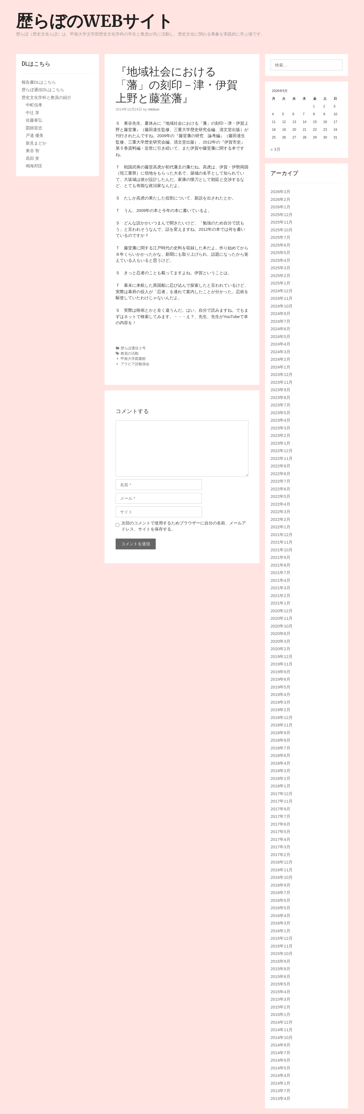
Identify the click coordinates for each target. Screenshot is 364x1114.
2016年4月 (280, 915)
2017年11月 (282, 801)
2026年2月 (280, 199)
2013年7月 (280, 1090)
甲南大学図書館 (133, 359)
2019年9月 (280, 671)
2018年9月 (280, 732)
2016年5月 (280, 907)
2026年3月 (280, 191)
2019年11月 (282, 664)
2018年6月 (280, 755)
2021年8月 (280, 565)
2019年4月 (280, 694)
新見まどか (36, 143)
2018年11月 (282, 725)
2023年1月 (280, 443)
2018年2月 (280, 778)
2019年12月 (282, 656)
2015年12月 (282, 938)
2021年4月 (280, 580)
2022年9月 (280, 465)
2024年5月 (280, 336)
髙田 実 (32, 158)
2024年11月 (282, 298)
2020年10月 (282, 626)
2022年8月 (280, 473)
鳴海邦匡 (34, 165)
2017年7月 (280, 816)
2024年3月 (280, 351)
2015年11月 (282, 946)
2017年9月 (280, 808)
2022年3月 (280, 511)
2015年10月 (282, 953)
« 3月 (275, 149)
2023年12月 (282, 374)
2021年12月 (282, 534)
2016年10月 (282, 877)
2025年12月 (282, 214)
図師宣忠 (34, 128)
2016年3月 (280, 923)
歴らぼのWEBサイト (94, 21)
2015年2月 (280, 1007)
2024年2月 (280, 359)
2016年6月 (280, 900)
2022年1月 (280, 526)
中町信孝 (34, 105)
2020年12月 (282, 610)
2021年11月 (282, 542)
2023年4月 (280, 420)
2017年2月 (280, 854)
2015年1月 (280, 1014)
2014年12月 (282, 1022)
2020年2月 (280, 648)
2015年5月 (280, 984)
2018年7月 (280, 748)
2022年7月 (280, 481)
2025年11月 (282, 222)
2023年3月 (280, 428)
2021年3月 (280, 587)
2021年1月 (280, 603)
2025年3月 (280, 267)
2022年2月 (280, 519)
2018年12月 (282, 717)
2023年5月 (280, 412)
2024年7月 (280, 321)
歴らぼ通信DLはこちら (43, 89)
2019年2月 (280, 709)
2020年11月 (282, 618)
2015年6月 (280, 976)
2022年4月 (280, 504)
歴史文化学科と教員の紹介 (46, 97)
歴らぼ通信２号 (133, 348)
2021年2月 (280, 595)
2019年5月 (280, 687)
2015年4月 (280, 991)
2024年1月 (280, 367)
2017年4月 (280, 839)
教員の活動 (130, 353)
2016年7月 (280, 892)
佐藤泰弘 (34, 120)
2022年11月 (282, 458)
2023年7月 (280, 405)
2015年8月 (280, 968)
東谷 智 (32, 150)
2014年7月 (280, 1052)
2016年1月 (280, 930)
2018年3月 (280, 770)
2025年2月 (280, 275)
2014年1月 (280, 1083)
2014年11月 (282, 1029)
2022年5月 (280, 496)
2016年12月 (282, 862)
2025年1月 (280, 283)
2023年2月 (280, 435)
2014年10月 (282, 1037)
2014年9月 (280, 1045)
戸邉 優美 (34, 135)
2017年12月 (282, 793)
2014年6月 (280, 1060)
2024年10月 (282, 306)
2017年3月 (280, 846)
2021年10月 (282, 549)
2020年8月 (280, 633)
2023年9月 (280, 389)
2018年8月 (280, 740)
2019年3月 (280, 702)
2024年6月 (280, 328)
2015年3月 (280, 999)
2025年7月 (280, 237)
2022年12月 (282, 450)
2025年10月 (282, 229)
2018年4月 (280, 763)
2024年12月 (282, 290)
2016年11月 (282, 869)
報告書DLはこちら (39, 82)
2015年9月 (280, 961)
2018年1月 (280, 785)
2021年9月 (280, 557)
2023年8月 (280, 397)
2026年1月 (280, 206)
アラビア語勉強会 (135, 364)
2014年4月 (280, 1075)
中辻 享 (32, 112)
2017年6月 (280, 824)
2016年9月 (280, 885)
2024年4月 (280, 344)
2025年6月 (280, 245)
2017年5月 (280, 831)
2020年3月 (280, 641)
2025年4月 (280, 260)
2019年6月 (280, 679)
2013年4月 (280, 1098)
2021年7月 (280, 572)
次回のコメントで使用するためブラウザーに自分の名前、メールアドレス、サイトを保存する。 (183, 526)
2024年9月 (280, 313)
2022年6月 (280, 488)
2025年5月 (280, 252)
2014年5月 (280, 1068)
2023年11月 (282, 382)
